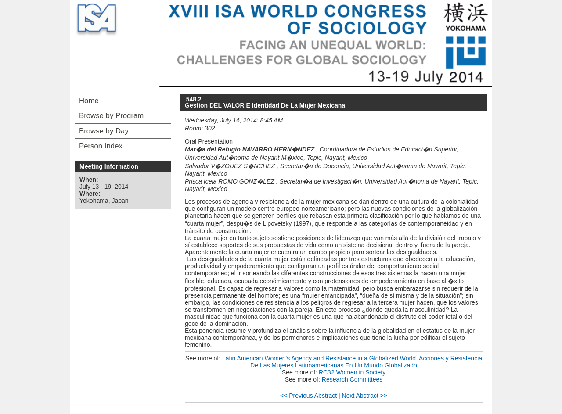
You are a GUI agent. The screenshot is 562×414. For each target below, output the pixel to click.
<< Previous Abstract (308, 395)
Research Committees (352, 379)
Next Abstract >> (365, 395)
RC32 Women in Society (352, 372)
